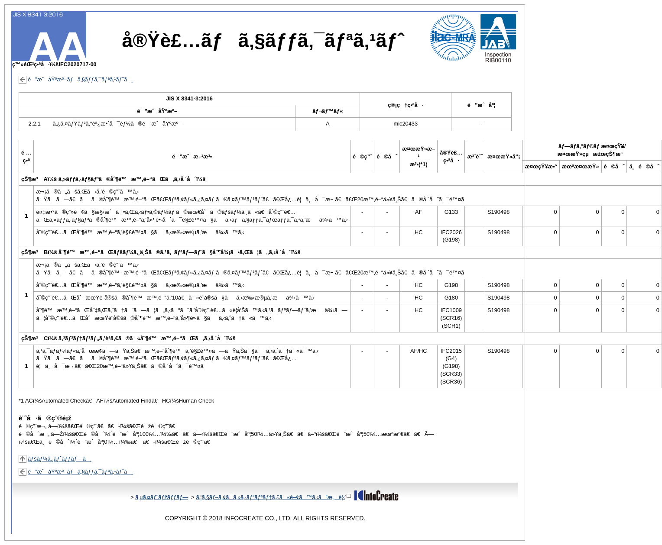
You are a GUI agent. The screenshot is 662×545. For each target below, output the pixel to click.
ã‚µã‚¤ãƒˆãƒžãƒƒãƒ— (161, 497)
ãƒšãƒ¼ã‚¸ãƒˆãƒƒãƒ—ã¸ (60, 458)
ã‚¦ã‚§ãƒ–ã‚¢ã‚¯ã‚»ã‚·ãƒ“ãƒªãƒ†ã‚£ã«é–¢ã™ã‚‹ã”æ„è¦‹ (273, 497)
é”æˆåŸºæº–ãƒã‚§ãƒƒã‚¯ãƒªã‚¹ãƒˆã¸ (80, 79)
